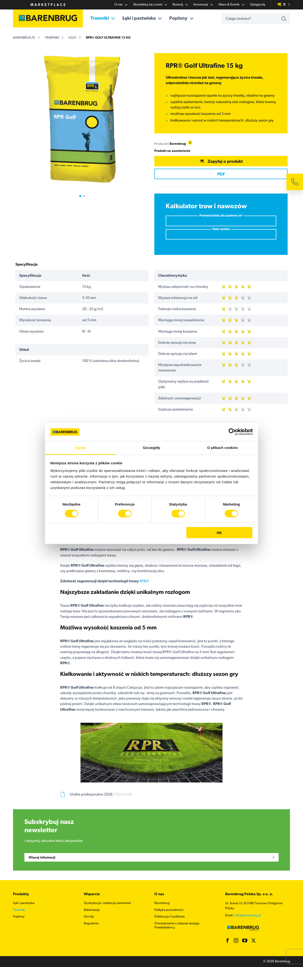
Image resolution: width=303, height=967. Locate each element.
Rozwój (180, 4)
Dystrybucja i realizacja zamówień (107, 903)
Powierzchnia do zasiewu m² (221, 215)
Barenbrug (161, 903)
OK (219, 532)
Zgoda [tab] (80, 448)
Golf (72, 38)
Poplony (181, 18)
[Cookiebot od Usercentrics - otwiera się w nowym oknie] (232, 431)
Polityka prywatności (168, 910)
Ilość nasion (221, 229)
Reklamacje (92, 910)
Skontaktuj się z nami (150, 4)
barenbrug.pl (24, 38)
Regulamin (91, 923)
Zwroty (89, 916)
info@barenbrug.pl (247, 915)
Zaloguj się (257, 4)
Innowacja (203, 4)
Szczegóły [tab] (151, 448)
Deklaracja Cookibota (169, 916)
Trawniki (102, 18)
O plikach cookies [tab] (222, 448)
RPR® (144, 581)
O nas (120, 4)
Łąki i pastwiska (142, 18)
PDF (221, 174)
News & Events (231, 4)
